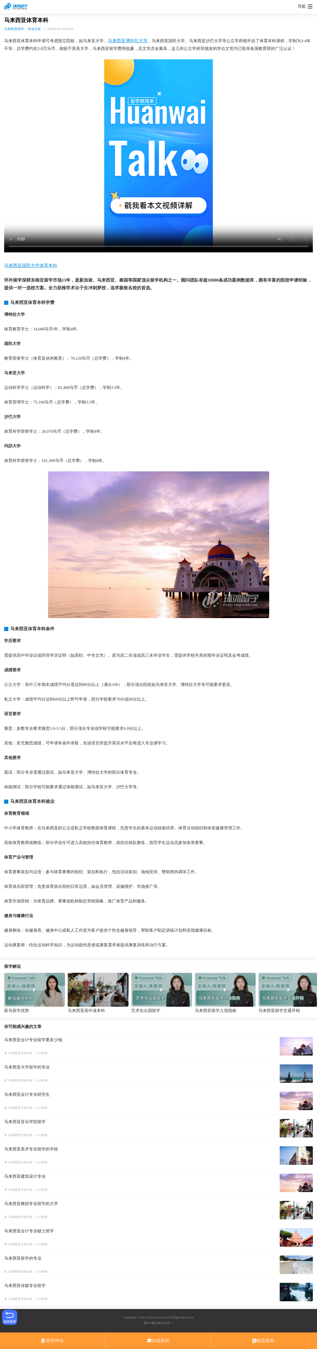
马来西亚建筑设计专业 (25, 1176)
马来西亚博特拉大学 (128, 40)
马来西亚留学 (14, 29)
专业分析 (34, 29)
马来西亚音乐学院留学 (25, 1122)
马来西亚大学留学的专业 (27, 1067)
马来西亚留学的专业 (22, 1258)
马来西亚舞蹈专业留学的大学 (31, 1203)
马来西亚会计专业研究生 (27, 1094)
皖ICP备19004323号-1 (158, 1322)
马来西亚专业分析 (20, 1053)
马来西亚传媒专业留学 (25, 1285)
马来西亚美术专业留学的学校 (31, 1149)
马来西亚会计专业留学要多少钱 (33, 1040)
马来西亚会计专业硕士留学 (29, 1231)
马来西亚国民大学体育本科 (30, 265)
